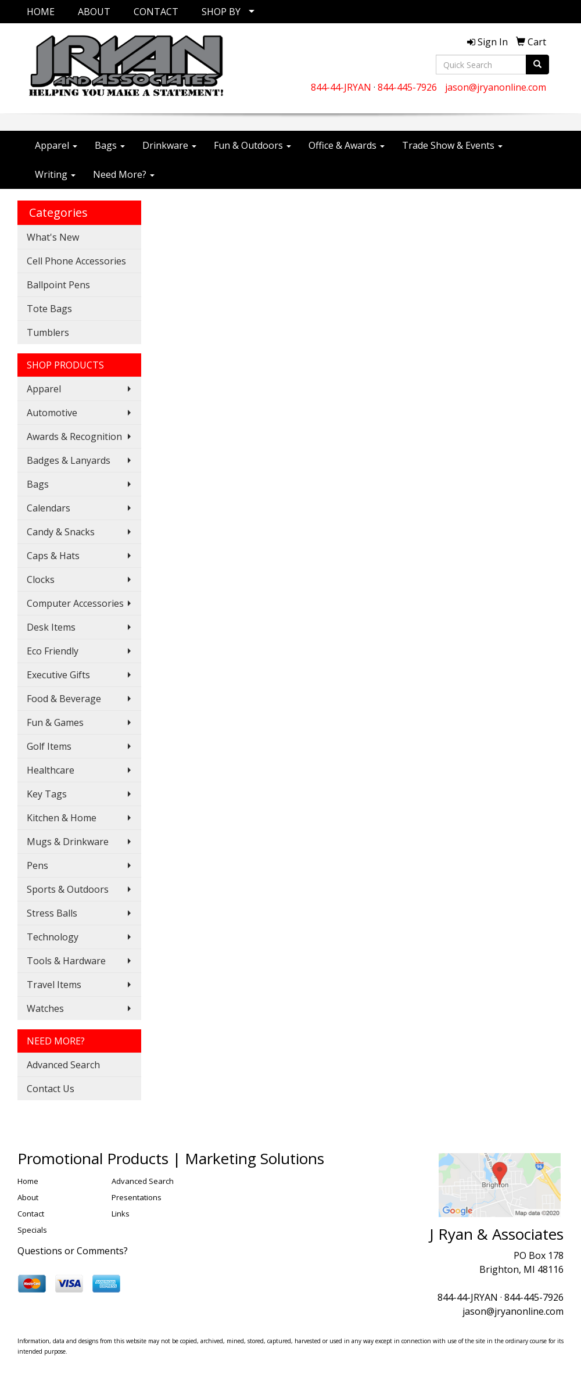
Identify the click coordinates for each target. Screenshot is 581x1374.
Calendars (48, 508)
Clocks (41, 579)
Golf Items (49, 746)
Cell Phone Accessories (76, 261)
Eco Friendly (52, 651)
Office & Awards (347, 145)
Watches (45, 1008)
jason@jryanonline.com (495, 87)
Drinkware (169, 145)
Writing (55, 174)
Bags (110, 145)
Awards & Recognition (74, 436)
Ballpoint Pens (58, 284)
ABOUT (94, 11)
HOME (41, 11)
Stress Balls (52, 913)
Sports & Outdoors (68, 889)
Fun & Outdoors (252, 145)
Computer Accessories (75, 603)
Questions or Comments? (72, 1250)
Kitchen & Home (61, 817)
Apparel (56, 145)
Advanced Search (63, 1064)
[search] (537, 64)
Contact (30, 1213)
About (27, 1197)
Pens (37, 865)
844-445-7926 (407, 87)
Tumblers (48, 332)
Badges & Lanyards (68, 460)
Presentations (137, 1197)
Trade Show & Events (452, 145)
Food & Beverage (64, 698)
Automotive (52, 412)
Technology (52, 937)
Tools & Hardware (66, 960)
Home (27, 1181)
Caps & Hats (53, 555)
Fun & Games (55, 722)
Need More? (124, 174)
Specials (32, 1230)
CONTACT (156, 11)
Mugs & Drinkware (68, 841)
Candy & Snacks (61, 531)
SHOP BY (221, 11)
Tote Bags (49, 308)
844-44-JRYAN (341, 87)
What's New (53, 237)
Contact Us (50, 1088)
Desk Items (51, 627)
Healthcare (50, 770)
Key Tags (47, 794)
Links (121, 1213)
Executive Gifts (58, 674)
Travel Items (54, 984)
